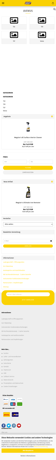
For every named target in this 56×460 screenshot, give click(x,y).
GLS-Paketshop (6, 323)
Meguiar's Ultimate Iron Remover (28, 203)
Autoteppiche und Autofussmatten (13, 335)
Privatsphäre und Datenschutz (13, 383)
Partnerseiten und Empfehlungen (12, 339)
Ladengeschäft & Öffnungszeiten (12, 319)
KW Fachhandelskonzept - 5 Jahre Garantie (17, 274)
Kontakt (6, 366)
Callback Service (9, 376)
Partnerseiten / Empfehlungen (13, 283)
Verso (5, 111)
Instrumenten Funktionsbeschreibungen (16, 279)
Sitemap (6, 287)
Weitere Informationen (28, 456)
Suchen (6, 353)
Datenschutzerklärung (41, 446)
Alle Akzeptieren (28, 450)
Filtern (28, 168)
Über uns (4, 432)
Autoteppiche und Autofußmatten (14, 270)
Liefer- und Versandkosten (12, 356)
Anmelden (28, 246)
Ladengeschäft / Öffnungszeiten (13, 262)
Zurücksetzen (28, 172)
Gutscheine (7, 363)
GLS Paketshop (8, 266)
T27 (4, 107)
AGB (5, 373)
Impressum (7, 370)
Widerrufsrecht (8, 380)
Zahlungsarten (8, 360)
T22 (4, 101)
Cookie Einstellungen (10, 386)
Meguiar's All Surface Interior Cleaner (28, 137)
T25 (4, 104)
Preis (5, 157)
